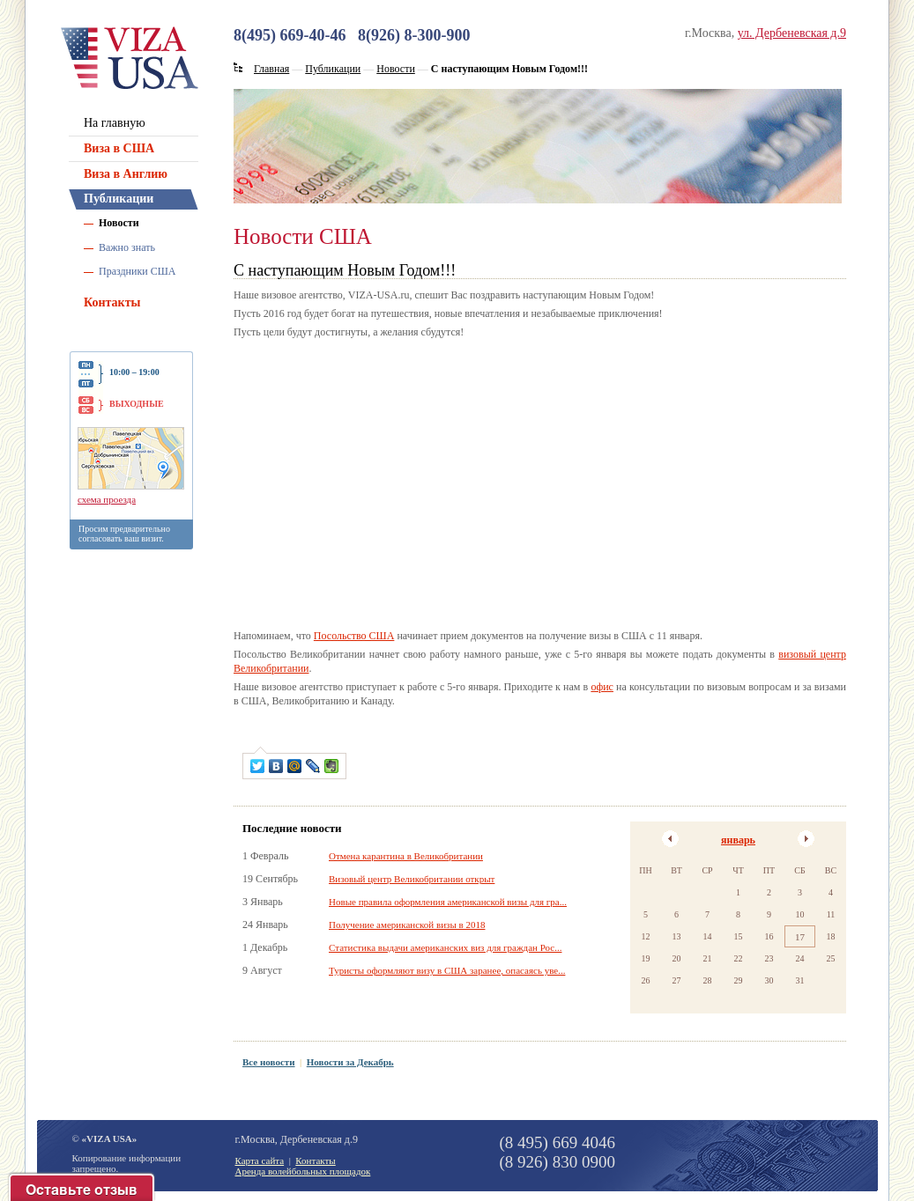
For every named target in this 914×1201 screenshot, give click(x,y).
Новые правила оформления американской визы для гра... (448, 901)
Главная (271, 69)
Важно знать (127, 247)
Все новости (268, 1062)
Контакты (112, 302)
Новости (119, 223)
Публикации (118, 198)
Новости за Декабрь (350, 1062)
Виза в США (119, 148)
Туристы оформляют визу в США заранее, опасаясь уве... (447, 970)
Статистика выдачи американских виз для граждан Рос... (445, 947)
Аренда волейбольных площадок (303, 1171)
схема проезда (107, 499)
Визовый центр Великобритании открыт (411, 878)
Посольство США (354, 636)
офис (602, 687)
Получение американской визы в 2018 (407, 924)
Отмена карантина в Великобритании (406, 856)
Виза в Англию (125, 174)
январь (738, 840)
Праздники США (137, 271)
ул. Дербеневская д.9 (792, 33)
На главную (114, 122)
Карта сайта (260, 1160)
